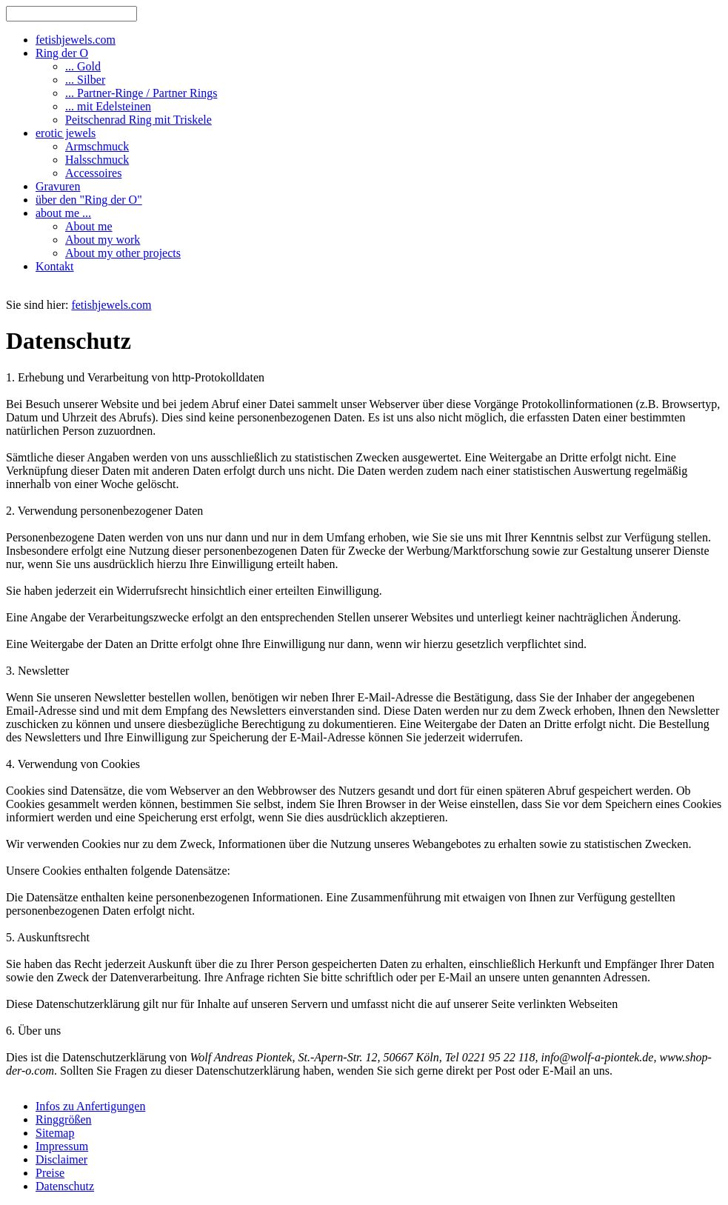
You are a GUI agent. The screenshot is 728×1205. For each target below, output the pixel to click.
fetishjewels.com (111, 304)
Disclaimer (61, 1159)
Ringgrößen (64, 1119)
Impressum (62, 1146)
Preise (50, 1172)
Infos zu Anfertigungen (90, 1106)
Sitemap (55, 1132)
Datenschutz (65, 1186)
